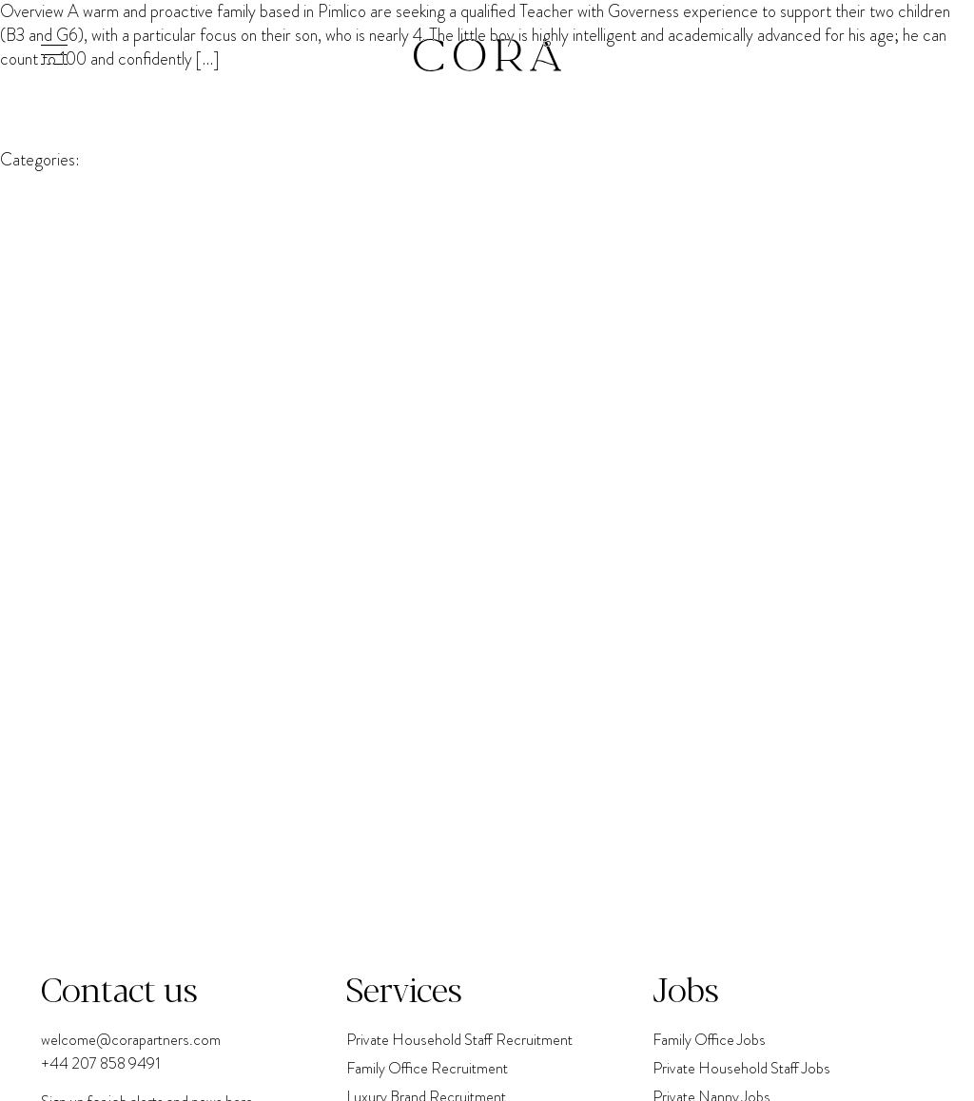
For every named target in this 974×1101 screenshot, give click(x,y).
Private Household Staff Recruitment (459, 1040)
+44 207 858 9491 (101, 1063)
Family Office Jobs (709, 1040)
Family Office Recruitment (427, 1068)
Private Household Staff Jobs (741, 1068)
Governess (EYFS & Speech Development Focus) (389, 59)
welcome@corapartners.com (131, 1040)
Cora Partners (47, 119)
